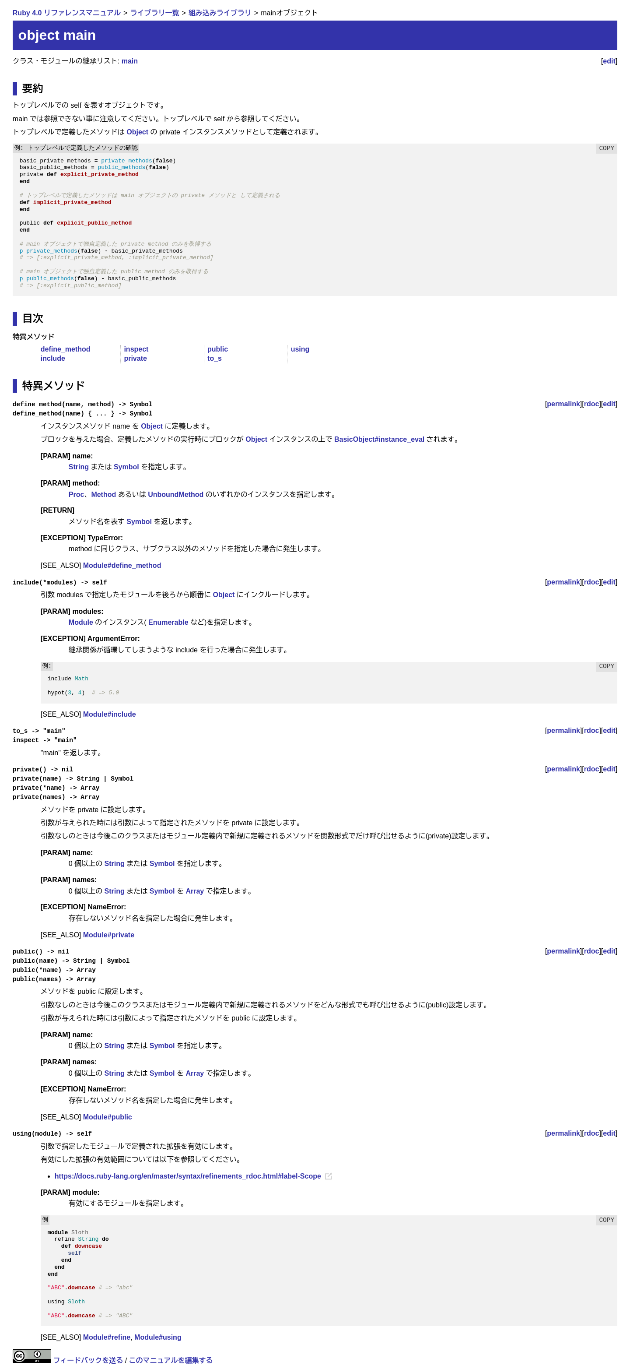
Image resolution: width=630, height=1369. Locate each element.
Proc (76, 494)
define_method (66, 349)
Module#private (108, 935)
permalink (563, 404)
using (300, 349)
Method (103, 494)
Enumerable (168, 622)
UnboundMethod (175, 494)
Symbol (126, 467)
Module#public (107, 1117)
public (217, 349)
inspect (136, 349)
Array (195, 891)
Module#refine (106, 1337)
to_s (214, 358)
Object (137, 132)
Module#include (109, 714)
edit (609, 61)
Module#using (158, 1337)
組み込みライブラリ (220, 13)
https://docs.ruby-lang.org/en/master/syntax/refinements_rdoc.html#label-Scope (188, 1176)
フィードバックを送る (88, 1360)
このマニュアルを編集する (171, 1360)
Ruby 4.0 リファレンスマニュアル (67, 13)
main (130, 61)
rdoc (591, 404)
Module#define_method (122, 565)
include (53, 358)
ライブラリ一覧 (154, 13)
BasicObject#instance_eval (379, 439)
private (135, 358)
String (79, 467)
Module (81, 622)
